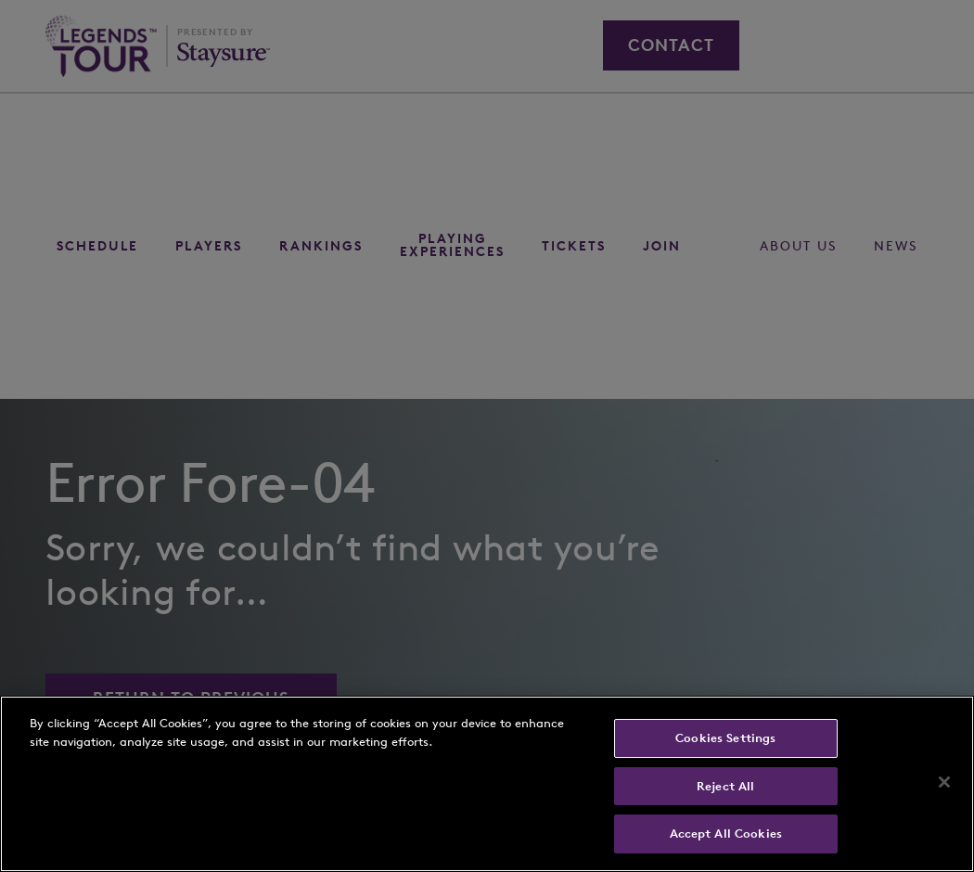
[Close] (944, 782)
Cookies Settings (725, 738)
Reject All (725, 786)
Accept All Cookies (726, 833)
